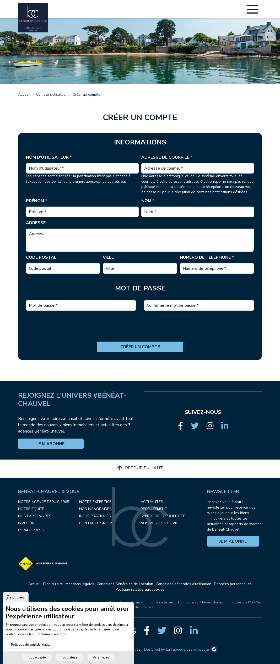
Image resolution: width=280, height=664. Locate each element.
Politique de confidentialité (30, 648)
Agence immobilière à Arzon (107, 602)
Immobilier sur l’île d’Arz (244, 602)
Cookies (18, 601)
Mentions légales (80, 583)
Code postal (41, 257)
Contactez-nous (96, 523)
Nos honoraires (95, 508)
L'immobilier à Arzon (68, 602)
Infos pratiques (95, 516)
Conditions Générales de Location (125, 583)
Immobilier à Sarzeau (140, 607)
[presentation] (140, 331)
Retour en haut (140, 468)
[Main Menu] (253, 9)
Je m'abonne (50, 444)
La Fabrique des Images (185, 649)
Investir (26, 523)
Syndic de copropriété (163, 516)
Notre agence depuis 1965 (43, 501)
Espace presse (32, 530)
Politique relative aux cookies (140, 589)
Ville (108, 257)
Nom (147, 201)
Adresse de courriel (166, 157)
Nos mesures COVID (160, 523)
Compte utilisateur (51, 94)
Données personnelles (233, 583)
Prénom (36, 201)
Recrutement (154, 508)
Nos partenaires (34, 516)
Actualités (152, 501)
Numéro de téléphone (207, 257)
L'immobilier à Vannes (34, 602)
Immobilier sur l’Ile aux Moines (200, 602)
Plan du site (53, 583)
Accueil (24, 94)
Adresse (36, 223)
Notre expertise (95, 501)
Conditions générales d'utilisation (183, 583)
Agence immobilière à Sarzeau (153, 602)
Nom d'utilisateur (49, 157)
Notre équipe (31, 508)
